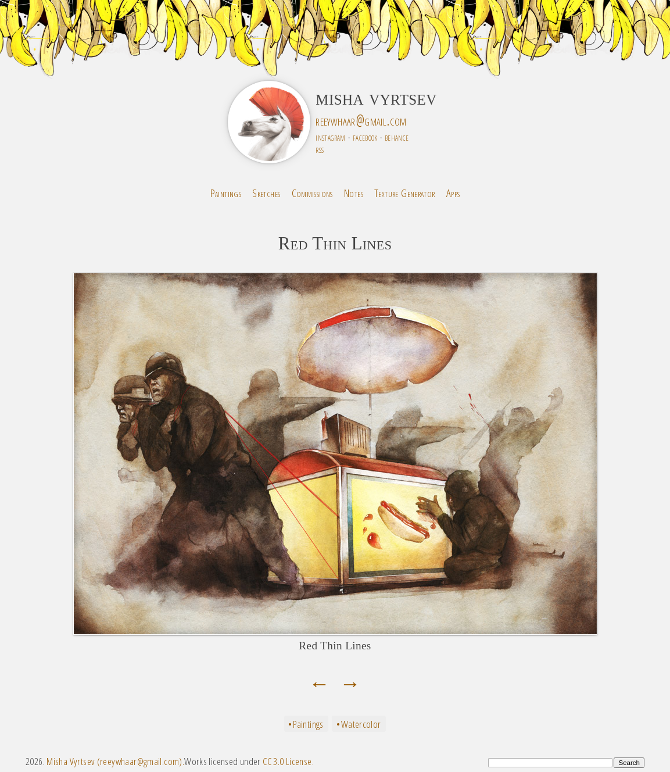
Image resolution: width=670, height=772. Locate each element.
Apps (453, 193)
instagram (330, 137)
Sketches (266, 193)
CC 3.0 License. (288, 761)
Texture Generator (404, 193)
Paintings (225, 193)
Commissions (312, 193)
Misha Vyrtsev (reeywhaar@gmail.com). (115, 761)
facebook (365, 137)
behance (397, 137)
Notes (353, 193)
